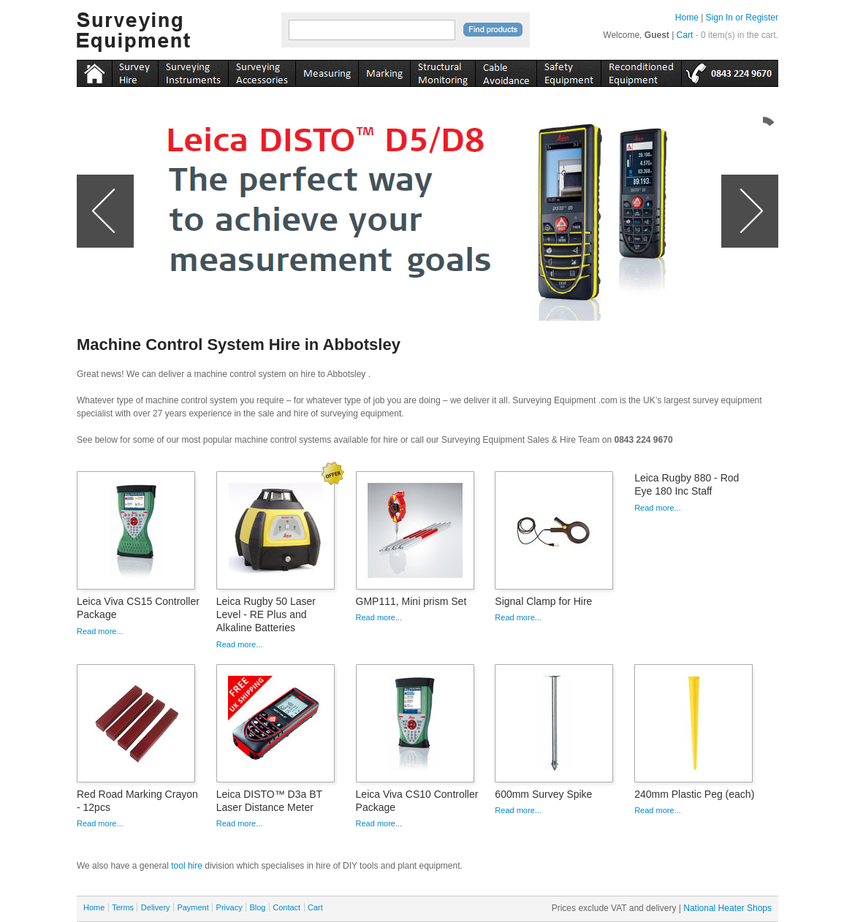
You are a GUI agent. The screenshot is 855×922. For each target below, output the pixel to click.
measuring (326, 71)
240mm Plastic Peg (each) (694, 794)
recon (641, 71)
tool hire (186, 866)
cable (505, 71)
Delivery (155, 907)
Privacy (229, 907)
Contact (286, 907)
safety (568, 71)
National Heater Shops (727, 908)
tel (729, 71)
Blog (257, 907)
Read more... (100, 631)
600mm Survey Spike (543, 794)
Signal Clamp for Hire (543, 601)
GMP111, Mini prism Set (411, 601)
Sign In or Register (742, 17)
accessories (261, 71)
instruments (135, 71)
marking (384, 71)
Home (687, 17)
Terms (123, 907)
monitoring (442, 71)
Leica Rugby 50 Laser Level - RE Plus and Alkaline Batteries (266, 614)
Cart (685, 35)
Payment (192, 907)
